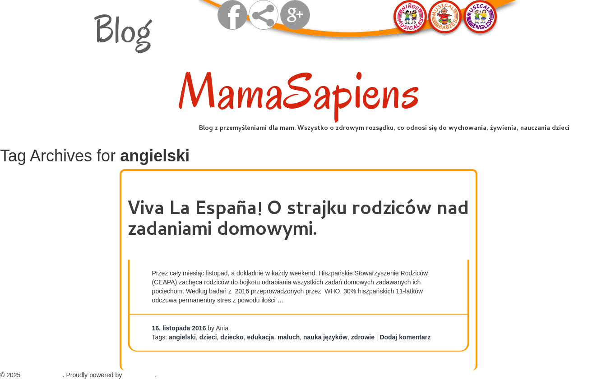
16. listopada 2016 (179, 328)
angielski (182, 337)
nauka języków (325, 337)
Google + (295, 15)
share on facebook (263, 15)
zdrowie (363, 337)
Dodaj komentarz (404, 337)
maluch (289, 337)
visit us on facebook (232, 15)
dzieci (208, 337)
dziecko (231, 337)
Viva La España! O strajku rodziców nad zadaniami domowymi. (298, 221)
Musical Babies (445, 16)
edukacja (260, 337)
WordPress (139, 375)
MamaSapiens (299, 91)
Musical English (480, 16)
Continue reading (313, 300)
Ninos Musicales (410, 16)
